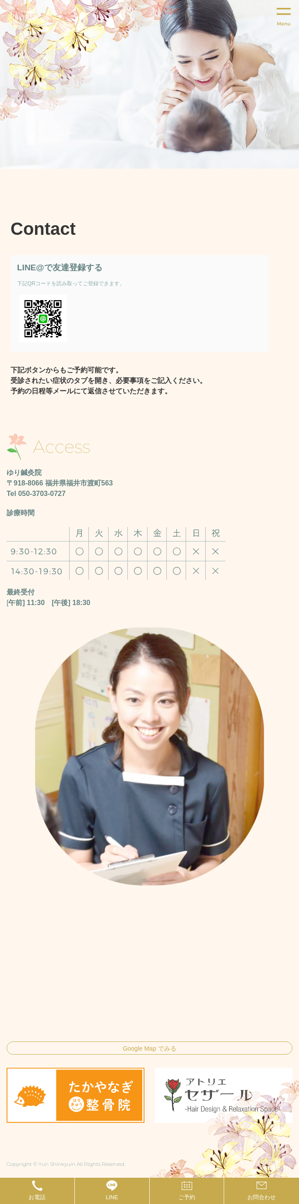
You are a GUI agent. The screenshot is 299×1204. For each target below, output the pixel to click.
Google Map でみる (149, 1048)
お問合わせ (261, 1197)
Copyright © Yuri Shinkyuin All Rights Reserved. (66, 1164)
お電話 (37, 1197)
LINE (112, 1197)
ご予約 (186, 1197)
